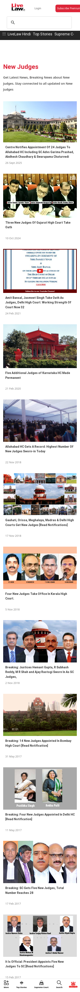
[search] (38, 22)
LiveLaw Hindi (19, 34)
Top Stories (42, 34)
